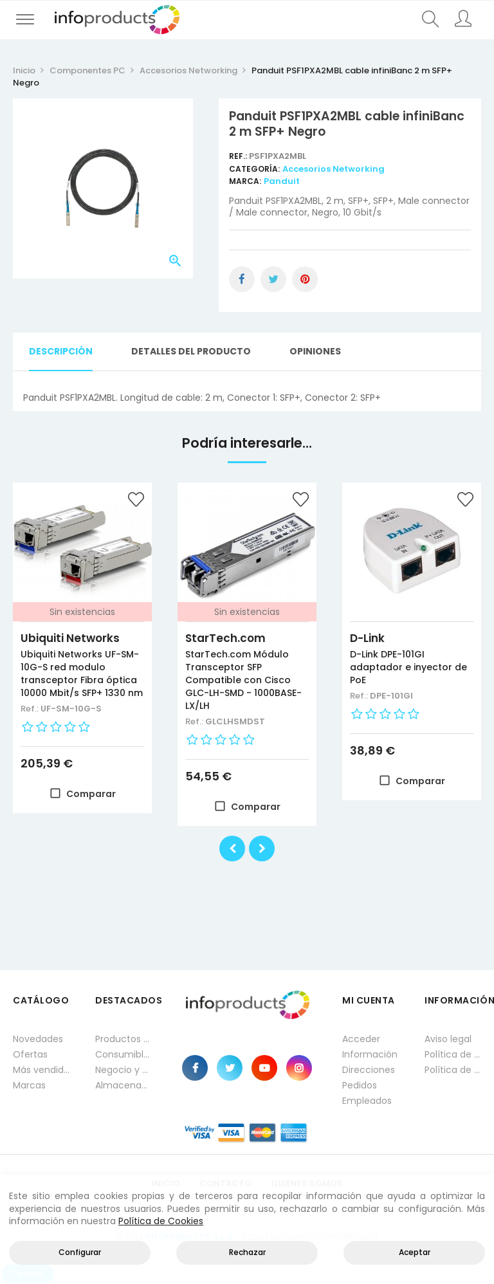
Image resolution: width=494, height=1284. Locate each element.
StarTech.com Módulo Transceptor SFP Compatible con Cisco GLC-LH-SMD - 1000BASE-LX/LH (243, 680)
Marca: (245, 181)
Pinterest (305, 279)
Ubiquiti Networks (70, 638)
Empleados (367, 1100)
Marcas (29, 1085)
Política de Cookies (160, 1221)
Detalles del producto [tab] (191, 351)
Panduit (282, 181)
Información (370, 1054)
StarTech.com (225, 638)
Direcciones (368, 1069)
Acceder (361, 1038)
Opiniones (315, 351)
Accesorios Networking (333, 169)
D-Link (367, 638)
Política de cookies (453, 1069)
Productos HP (123, 1038)
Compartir (242, 279)
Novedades (38, 1038)
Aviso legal (448, 1038)
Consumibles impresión (123, 1054)
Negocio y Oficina (123, 1069)
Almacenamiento (123, 1085)
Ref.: (239, 156)
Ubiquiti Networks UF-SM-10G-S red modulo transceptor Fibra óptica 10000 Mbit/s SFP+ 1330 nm (82, 673)
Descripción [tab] (61, 351)
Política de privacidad (453, 1054)
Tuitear (273, 279)
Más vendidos (41, 1069)
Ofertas (30, 1054)
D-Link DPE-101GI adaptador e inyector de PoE (408, 667)
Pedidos (359, 1085)
